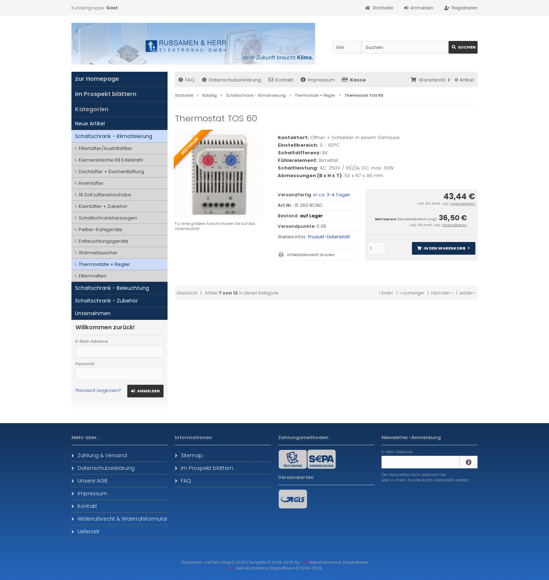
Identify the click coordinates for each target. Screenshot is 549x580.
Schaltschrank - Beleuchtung (112, 288)
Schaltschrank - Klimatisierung (113, 136)
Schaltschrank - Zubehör (106, 300)
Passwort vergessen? (98, 390)
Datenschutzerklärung (231, 79)
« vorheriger (412, 293)
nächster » (442, 293)
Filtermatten (93, 275)
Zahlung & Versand (99, 455)
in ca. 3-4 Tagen (331, 195)
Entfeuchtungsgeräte (103, 241)
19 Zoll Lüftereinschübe (105, 194)
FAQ (186, 79)
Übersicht (187, 293)
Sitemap (189, 455)
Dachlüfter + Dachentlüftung (111, 171)
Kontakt (280, 79)
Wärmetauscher (98, 252)
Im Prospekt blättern (204, 468)
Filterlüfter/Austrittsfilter (105, 148)
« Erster (386, 293)
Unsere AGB (89, 480)
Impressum (318, 79)
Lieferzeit (85, 531)
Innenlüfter (91, 183)
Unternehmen (93, 313)
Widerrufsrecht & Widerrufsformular (119, 518)
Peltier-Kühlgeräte (100, 229)
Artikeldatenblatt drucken (311, 255)
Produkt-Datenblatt (329, 237)
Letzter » (467, 293)
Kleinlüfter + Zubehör (103, 206)
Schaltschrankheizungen (108, 217)
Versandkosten (462, 203)
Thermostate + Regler (104, 264)
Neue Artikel (90, 123)
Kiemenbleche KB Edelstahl (111, 160)
